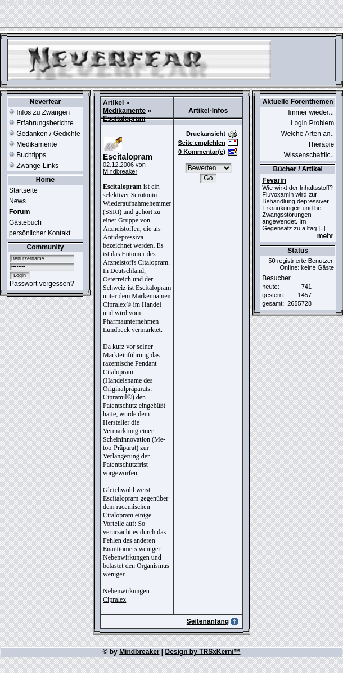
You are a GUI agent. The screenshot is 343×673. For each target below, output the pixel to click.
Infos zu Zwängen (39, 112)
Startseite (23, 190)
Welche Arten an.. (308, 134)
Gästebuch (25, 222)
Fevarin (274, 180)
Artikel (113, 103)
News (17, 201)
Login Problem (312, 123)
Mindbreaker (120, 171)
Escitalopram (124, 118)
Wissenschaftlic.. (309, 155)
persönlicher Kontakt (39, 233)
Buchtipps (27, 155)
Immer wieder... (311, 112)
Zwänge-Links (33, 166)
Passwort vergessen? (42, 284)
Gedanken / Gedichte (44, 134)
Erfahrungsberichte (41, 123)
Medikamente (33, 144)
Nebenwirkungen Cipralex (126, 595)
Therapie (321, 144)
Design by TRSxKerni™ (203, 652)
